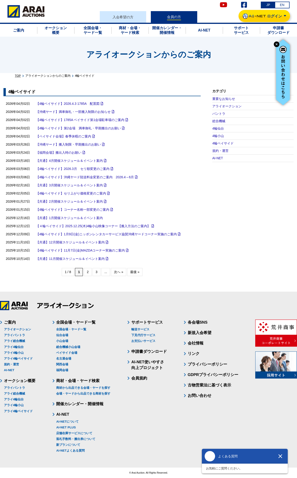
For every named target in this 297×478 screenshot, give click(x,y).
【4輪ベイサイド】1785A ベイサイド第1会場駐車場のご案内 (80, 120)
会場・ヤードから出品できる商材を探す (83, 393)
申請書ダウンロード (149, 351)
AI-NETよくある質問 (70, 450)
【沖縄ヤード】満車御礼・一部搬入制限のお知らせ (73, 112)
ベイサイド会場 (66, 352)
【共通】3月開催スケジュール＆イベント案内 (69, 185)
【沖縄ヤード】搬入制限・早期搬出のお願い (68, 144)
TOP (18, 75)
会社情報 (195, 343)
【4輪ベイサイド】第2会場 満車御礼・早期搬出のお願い (78, 128)
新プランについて (68, 444)
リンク (194, 353)
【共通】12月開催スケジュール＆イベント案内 (70, 242)
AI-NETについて (67, 421)
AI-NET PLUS (66, 427)
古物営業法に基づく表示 (209, 385)
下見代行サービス (143, 335)
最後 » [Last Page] (134, 272)
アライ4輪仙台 (14, 347)
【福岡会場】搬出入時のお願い (58, 152)
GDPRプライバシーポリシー (213, 375)
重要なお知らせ (223, 99)
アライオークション (227, 106)
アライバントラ (14, 335)
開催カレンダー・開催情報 (79, 404)
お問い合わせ (199, 395)
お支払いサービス (143, 341)
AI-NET (217, 158)
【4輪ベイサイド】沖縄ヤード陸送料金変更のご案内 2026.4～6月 (85, 177)
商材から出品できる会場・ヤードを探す (83, 387)
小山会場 (62, 341)
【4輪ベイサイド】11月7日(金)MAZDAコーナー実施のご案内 (80, 250)
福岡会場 (62, 370)
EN (282, 5)
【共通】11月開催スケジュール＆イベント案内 (70, 259)
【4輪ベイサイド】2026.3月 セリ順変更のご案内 (73, 169)
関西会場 (62, 364)
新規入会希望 (199, 333)
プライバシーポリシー (207, 364)
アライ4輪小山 (14, 352)
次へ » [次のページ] (118, 272)
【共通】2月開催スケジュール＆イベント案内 (69, 201)
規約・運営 (220, 151)
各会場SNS (198, 322)
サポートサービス (147, 322)
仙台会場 (62, 335)
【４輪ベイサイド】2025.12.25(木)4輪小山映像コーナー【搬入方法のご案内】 (93, 226)
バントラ (218, 113)
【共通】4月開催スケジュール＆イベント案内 (69, 161)
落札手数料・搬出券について (75, 439)
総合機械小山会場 (68, 347)
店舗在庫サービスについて (74, 433)
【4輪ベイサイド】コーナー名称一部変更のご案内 (72, 209)
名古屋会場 (63, 358)
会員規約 (139, 378)
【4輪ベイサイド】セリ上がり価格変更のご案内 (71, 193)
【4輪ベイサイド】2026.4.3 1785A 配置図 (68, 103)
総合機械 (218, 121)
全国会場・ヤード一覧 (71, 329)
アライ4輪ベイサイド (18, 358)
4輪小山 (218, 136)
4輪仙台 (218, 128)
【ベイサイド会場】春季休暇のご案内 (63, 136)
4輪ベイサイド (223, 143)
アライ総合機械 (14, 341)
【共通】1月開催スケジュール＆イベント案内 (69, 218)
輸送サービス (140, 329)
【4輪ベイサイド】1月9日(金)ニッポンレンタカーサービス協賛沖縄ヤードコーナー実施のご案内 (106, 234)
